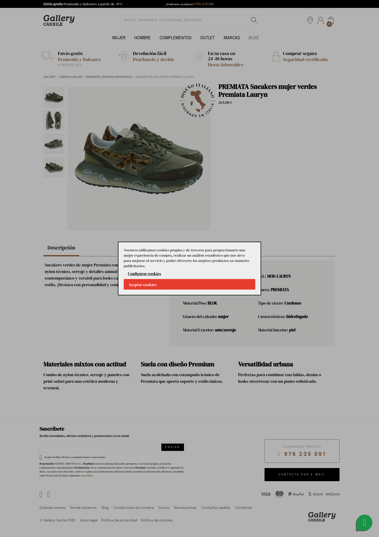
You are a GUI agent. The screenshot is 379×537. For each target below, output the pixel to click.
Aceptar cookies (142, 284)
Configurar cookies (144, 273)
